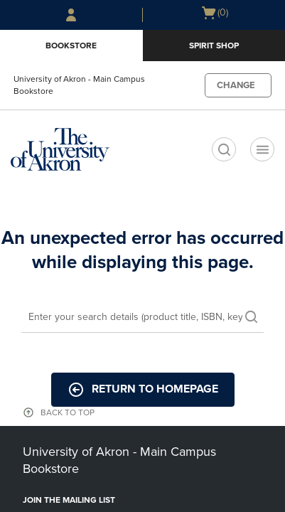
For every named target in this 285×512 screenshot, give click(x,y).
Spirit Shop (214, 45)
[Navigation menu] (262, 149)
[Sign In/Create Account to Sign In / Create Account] (71, 14)
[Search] (142, 318)
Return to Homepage (143, 389)
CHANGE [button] (236, 85)
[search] (224, 149)
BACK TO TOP (68, 412)
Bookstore (71, 45)
